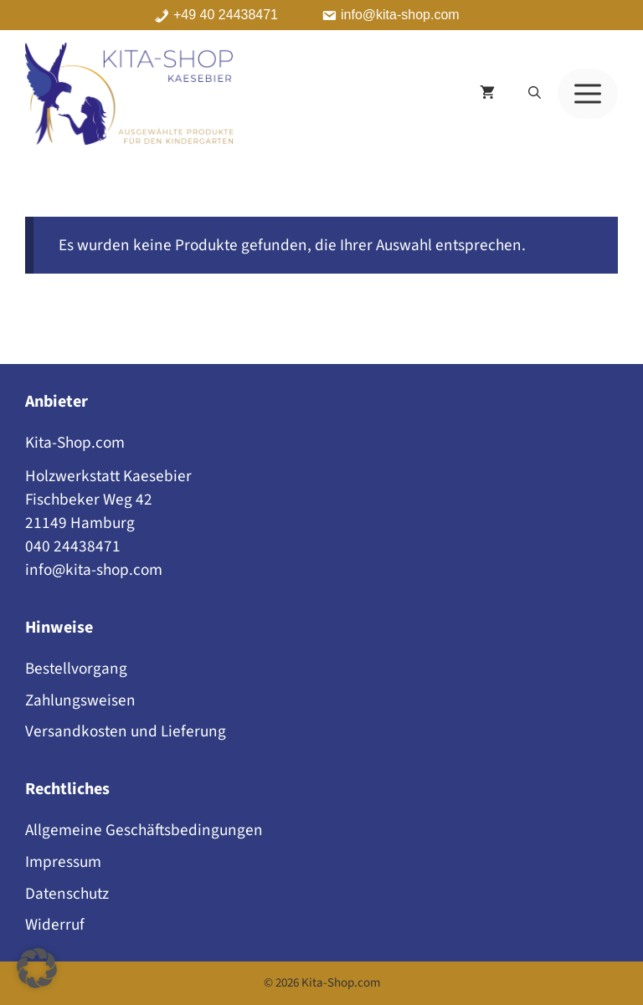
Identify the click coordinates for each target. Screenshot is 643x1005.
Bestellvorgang (76, 668)
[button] (535, 94)
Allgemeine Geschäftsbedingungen (144, 830)
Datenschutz (67, 893)
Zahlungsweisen (80, 700)
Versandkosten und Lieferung (125, 731)
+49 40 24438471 (225, 15)
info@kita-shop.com (400, 15)
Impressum (63, 862)
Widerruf (55, 924)
